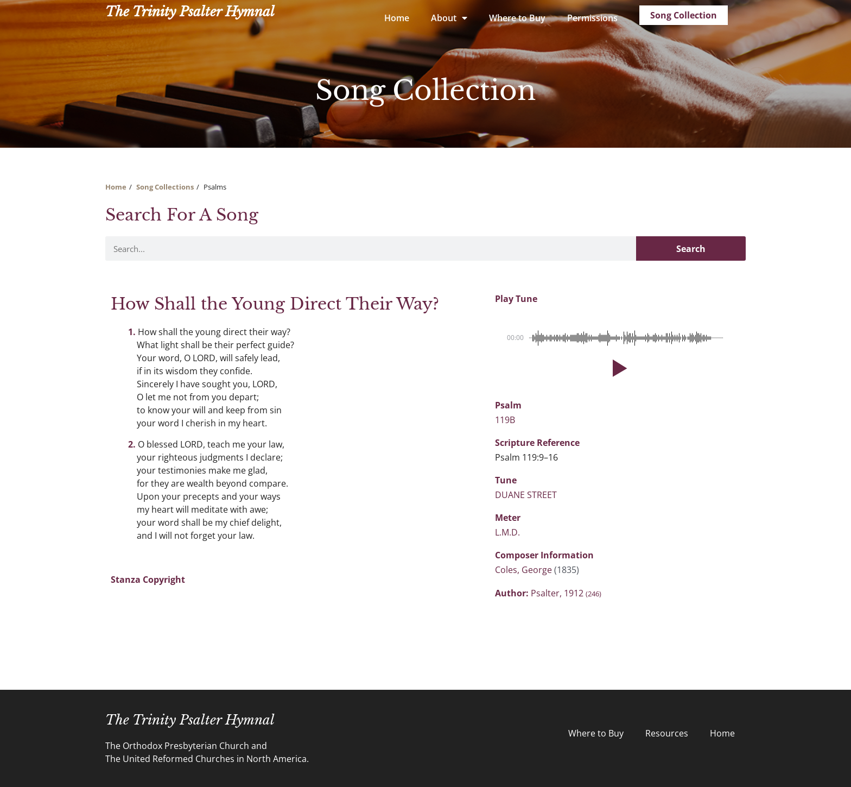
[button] (617, 368)
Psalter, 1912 (566, 593)
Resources (666, 733)
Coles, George (524, 570)
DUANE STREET (526, 495)
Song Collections (165, 187)
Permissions (592, 18)
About (449, 18)
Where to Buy (517, 18)
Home (396, 18)
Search (691, 249)
